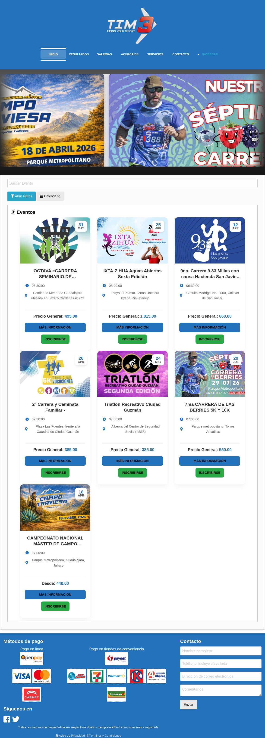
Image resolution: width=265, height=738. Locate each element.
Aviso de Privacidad (70, 735)
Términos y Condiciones (104, 735)
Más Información (55, 327)
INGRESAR (210, 54)
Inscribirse (55, 339)
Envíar (188, 705)
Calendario (50, 196)
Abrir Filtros (21, 196)
